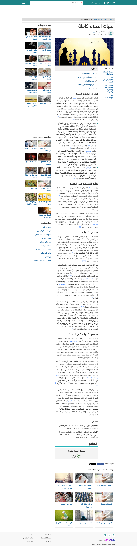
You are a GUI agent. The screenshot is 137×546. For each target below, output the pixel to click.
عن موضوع (48, 534)
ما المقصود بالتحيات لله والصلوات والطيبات (109, 88)
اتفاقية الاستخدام (28, 538)
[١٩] (56, 383)
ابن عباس (88, 151)
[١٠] (91, 209)
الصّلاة (74, 97)
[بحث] (80, 3)
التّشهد (90, 187)
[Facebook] (113, 535)
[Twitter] (109, 535)
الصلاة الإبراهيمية (109, 96)
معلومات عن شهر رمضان (43, 234)
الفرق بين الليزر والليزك (43, 249)
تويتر (94, 464)
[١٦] (83, 307)
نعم (79, 455)
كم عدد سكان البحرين (44, 231)
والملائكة (62, 284)
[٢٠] (97, 386)
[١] (58, 117)
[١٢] (72, 253)
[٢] (74, 119)
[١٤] (83, 261)
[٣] (73, 140)
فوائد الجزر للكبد (46, 253)
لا (73, 455)
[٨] (74, 178)
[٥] (88, 145)
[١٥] (69, 276)
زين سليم (92, 32)
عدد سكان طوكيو (45, 242)
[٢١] (65, 428)
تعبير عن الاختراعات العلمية (42, 260)
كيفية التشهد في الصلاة (108, 73)
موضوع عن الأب (46, 245)
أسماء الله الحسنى (89, 278)
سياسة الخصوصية (46, 538)
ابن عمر (88, 167)
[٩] (59, 196)
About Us (48, 541)
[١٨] (76, 357)
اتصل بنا (31, 534)
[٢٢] (74, 437)
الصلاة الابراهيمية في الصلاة (108, 79)
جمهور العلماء (73, 341)
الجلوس (70, 400)
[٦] (70, 148)
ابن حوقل (48, 257)
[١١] (73, 253)
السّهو (95, 224)
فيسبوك (101, 464)
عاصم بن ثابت (47, 227)
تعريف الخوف (46, 238)
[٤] (89, 145)
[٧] (66, 164)
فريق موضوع (29, 541)
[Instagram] (105, 535)
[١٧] (89, 326)
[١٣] (85, 261)
